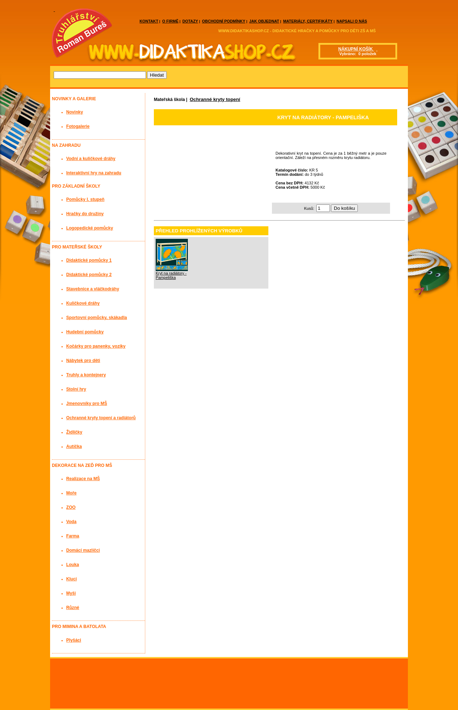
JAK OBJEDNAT (264, 21)
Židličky (74, 432)
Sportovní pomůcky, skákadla (96, 317)
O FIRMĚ (170, 21)
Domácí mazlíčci (83, 550)
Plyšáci (73, 640)
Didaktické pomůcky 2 (89, 274)
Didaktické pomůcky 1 (89, 260)
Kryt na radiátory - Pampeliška (171, 275)
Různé (72, 607)
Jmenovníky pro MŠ (86, 403)
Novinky (74, 112)
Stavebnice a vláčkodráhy (92, 288)
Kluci (71, 578)
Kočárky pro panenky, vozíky (96, 346)
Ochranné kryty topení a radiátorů (101, 417)
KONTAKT (149, 21)
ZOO (70, 507)
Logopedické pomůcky (89, 228)
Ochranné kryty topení (215, 99)
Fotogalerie (77, 126)
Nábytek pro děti (83, 360)
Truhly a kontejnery (86, 374)
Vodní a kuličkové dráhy (91, 158)
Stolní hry (76, 389)
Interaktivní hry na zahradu (93, 172)
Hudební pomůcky (85, 331)
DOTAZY (190, 21)
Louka (72, 564)
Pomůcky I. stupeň (85, 199)
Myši (71, 593)
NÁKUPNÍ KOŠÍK (356, 49)
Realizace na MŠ (83, 478)
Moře (71, 493)
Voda (71, 521)
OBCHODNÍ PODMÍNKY (223, 21)
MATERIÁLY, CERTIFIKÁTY (307, 21)
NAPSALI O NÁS (352, 21)
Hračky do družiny (85, 213)
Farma (72, 535)
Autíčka (74, 446)
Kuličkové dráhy (82, 303)
